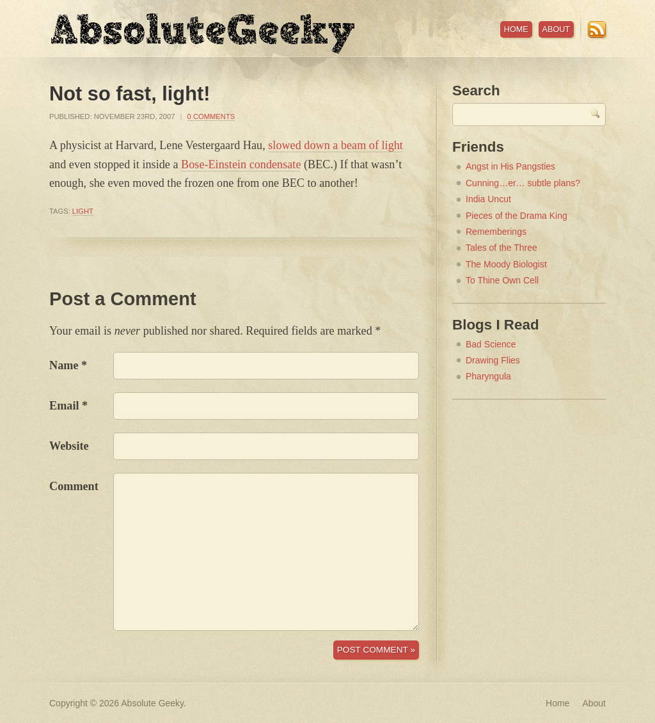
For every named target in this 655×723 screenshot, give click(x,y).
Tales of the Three (501, 247)
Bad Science (491, 344)
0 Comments (211, 116)
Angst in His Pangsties (510, 166)
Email (64, 405)
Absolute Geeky (202, 33)
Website (69, 446)
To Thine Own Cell (502, 280)
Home (516, 29)
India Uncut (488, 199)
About (556, 29)
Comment (74, 486)
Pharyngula (488, 376)
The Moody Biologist (506, 264)
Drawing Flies (493, 360)
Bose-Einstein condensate (241, 164)
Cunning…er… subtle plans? (523, 183)
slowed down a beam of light (335, 145)
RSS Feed (597, 29)
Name (63, 365)
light (82, 211)
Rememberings (496, 231)
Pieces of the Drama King (516, 216)
